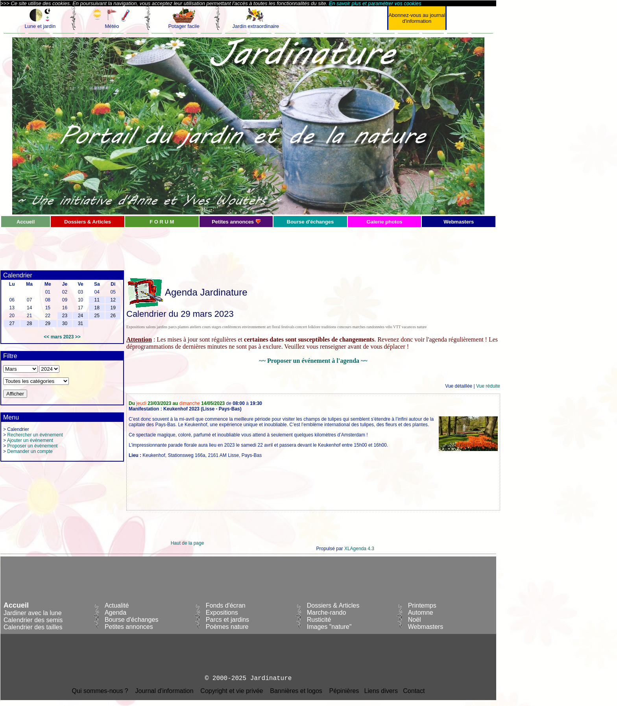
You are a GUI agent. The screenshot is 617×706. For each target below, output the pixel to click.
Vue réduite (488, 386)
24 (80, 315)
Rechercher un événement (35, 435)
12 (113, 300)
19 (113, 307)
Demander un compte (29, 451)
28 (29, 323)
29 (47, 323)
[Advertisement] (187, 245)
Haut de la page (187, 543)
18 (97, 307)
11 (97, 300)
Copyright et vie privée (231, 691)
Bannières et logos (296, 691)
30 (64, 323)
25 (97, 315)
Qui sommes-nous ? (100, 691)
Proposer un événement (32, 446)
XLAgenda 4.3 (359, 548)
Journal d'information (164, 691)
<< (46, 337)
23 (64, 315)
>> (78, 337)
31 (80, 323)
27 (11, 323)
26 (113, 315)
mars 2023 (62, 337)
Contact (414, 691)
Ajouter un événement (30, 440)
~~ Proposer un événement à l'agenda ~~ (313, 360)
